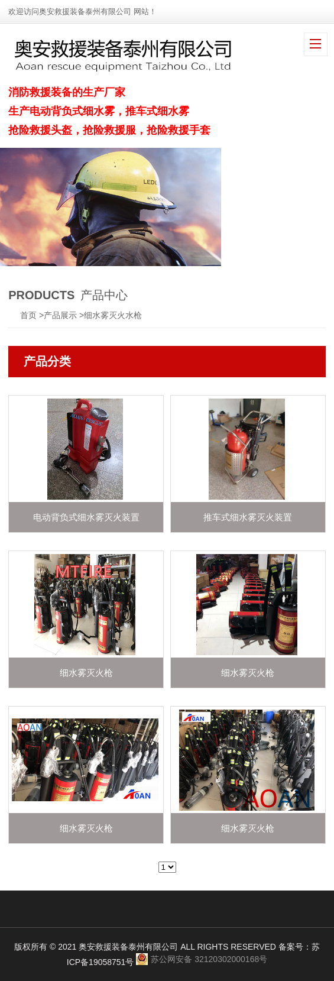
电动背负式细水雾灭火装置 (86, 517)
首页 (28, 315)
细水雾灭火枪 (86, 673)
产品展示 (60, 315)
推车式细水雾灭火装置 (247, 517)
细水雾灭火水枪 (113, 315)
